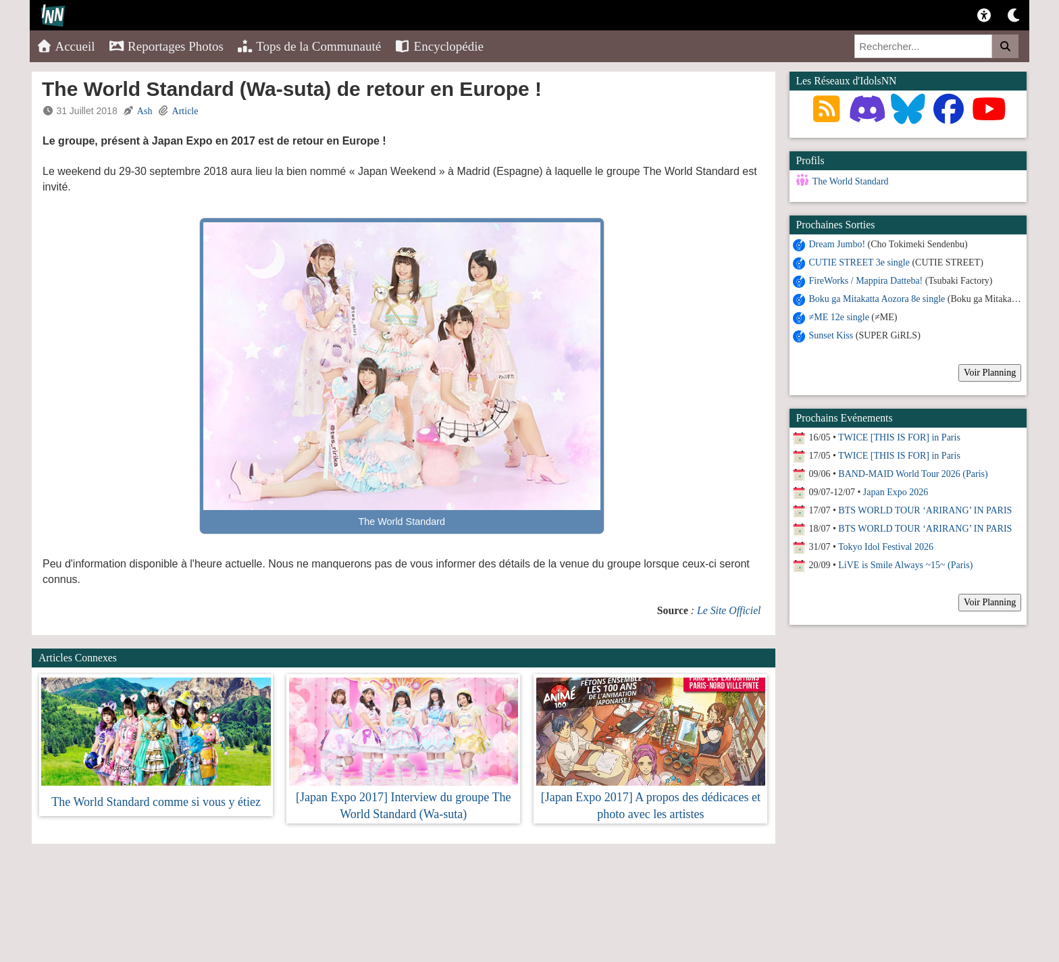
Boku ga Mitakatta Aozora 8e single (877, 299)
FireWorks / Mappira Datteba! (866, 281)
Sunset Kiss (831, 335)
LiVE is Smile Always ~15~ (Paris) (905, 565)
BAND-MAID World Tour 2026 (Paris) (912, 474)
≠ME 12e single (839, 317)
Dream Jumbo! (837, 244)
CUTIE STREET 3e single (859, 262)
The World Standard (850, 181)
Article (185, 111)
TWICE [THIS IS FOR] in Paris (899, 437)
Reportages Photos (166, 46)
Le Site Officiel (728, 610)
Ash (145, 111)
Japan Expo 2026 (895, 492)
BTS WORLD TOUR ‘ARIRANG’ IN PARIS (925, 510)
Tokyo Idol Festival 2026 (885, 547)
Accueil (65, 46)
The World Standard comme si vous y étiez (156, 802)
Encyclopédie (439, 46)
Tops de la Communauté (309, 46)
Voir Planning (990, 373)
